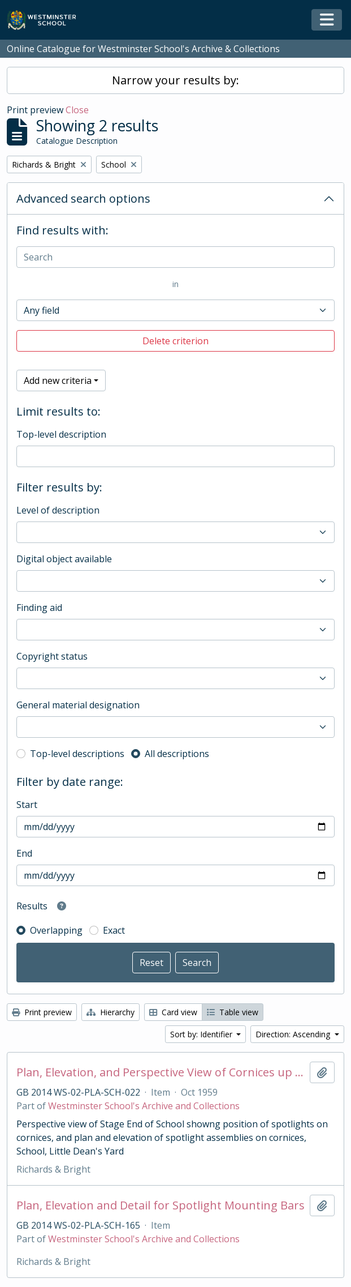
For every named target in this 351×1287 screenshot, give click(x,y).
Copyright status (52, 656)
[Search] (175, 257)
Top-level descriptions (77, 753)
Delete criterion (175, 341)
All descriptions (177, 753)
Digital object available (64, 559)
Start (26, 804)
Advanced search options (83, 198)
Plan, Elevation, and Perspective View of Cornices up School (160, 1072)
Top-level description (61, 434)
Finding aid (39, 607)
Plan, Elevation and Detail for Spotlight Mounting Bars (160, 1205)
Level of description (57, 510)
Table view (232, 1012)
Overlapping (56, 930)
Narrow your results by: (175, 80)
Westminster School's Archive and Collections (144, 1106)
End (24, 853)
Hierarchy (110, 1012)
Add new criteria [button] (58, 380)
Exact (114, 930)
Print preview (42, 1012)
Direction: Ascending (293, 1034)
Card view (173, 1012)
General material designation (78, 705)
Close (77, 110)
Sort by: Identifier (202, 1034)
